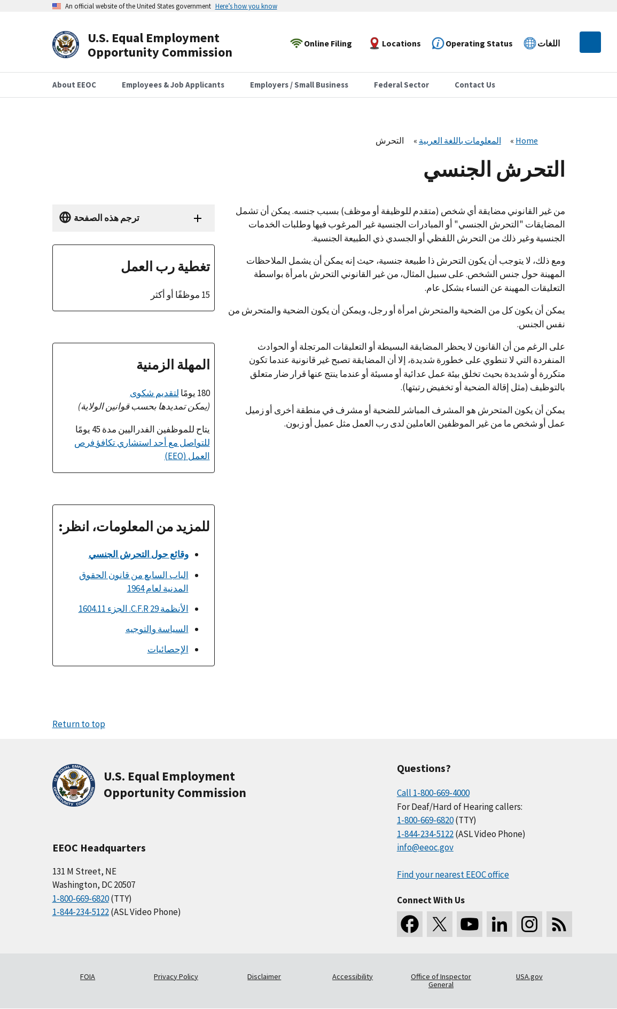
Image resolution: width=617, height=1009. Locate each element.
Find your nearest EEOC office (453, 874)
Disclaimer (264, 976)
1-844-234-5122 (80, 912)
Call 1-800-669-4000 (433, 793)
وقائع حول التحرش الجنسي (139, 554)
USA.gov (529, 976)
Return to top (78, 724)
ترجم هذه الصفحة (106, 218)
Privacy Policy (176, 976)
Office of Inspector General (441, 981)
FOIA (87, 976)
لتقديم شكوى (154, 393)
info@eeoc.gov (425, 847)
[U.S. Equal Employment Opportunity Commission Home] (154, 45)
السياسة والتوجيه (157, 629)
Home (527, 140)
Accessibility (352, 976)
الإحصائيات (168, 649)
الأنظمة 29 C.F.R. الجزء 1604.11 (134, 608)
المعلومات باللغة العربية (460, 140)
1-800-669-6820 (80, 898)
